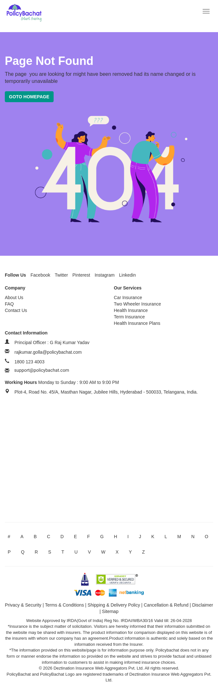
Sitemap (110, 611)
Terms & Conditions (64, 605)
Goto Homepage (29, 96)
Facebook (40, 275)
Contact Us (16, 310)
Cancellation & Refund (166, 605)
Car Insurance (128, 297)
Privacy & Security (23, 605)
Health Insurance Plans (137, 323)
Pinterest (81, 275)
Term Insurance (129, 316)
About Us (14, 297)
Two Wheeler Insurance (137, 304)
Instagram (105, 275)
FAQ (9, 304)
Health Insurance (131, 310)
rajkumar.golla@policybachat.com (48, 352)
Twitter (61, 275)
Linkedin (127, 275)
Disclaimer (202, 605)
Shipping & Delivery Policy (114, 605)
